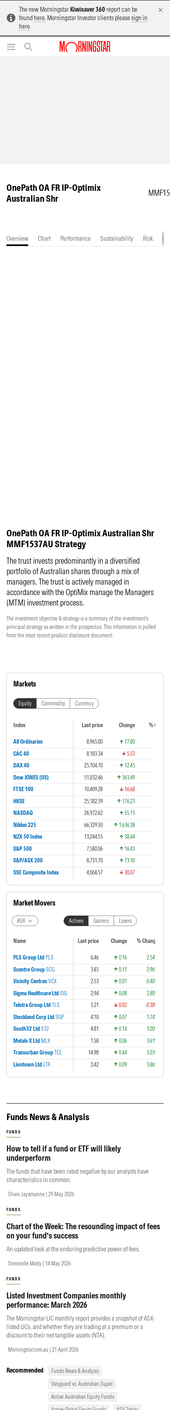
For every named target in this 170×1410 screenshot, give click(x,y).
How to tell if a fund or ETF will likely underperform (63, 859)
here (39, 18)
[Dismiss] (161, 10)
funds (13, 838)
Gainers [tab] (101, 728)
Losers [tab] (125, 728)
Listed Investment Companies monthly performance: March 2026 (66, 1006)
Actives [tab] (76, 728)
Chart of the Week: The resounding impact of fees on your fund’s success (83, 937)
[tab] (17, 238)
